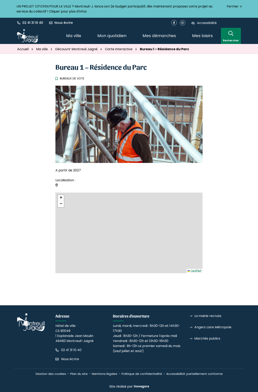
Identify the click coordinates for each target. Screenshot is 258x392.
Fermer (234, 6)
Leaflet (194, 271)
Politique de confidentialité (142, 374)
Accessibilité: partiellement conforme (194, 374)
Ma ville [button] (73, 36)
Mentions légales (104, 374)
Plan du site (79, 374)
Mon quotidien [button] (111, 36)
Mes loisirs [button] (202, 36)
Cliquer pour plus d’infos (68, 11)
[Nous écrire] (61, 23)
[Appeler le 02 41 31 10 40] (68, 350)
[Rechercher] (231, 36)
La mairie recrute (207, 316)
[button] (31, 23)
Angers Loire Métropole (212, 327)
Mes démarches (159, 36)
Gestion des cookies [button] (50, 374)
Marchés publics (207, 338)
